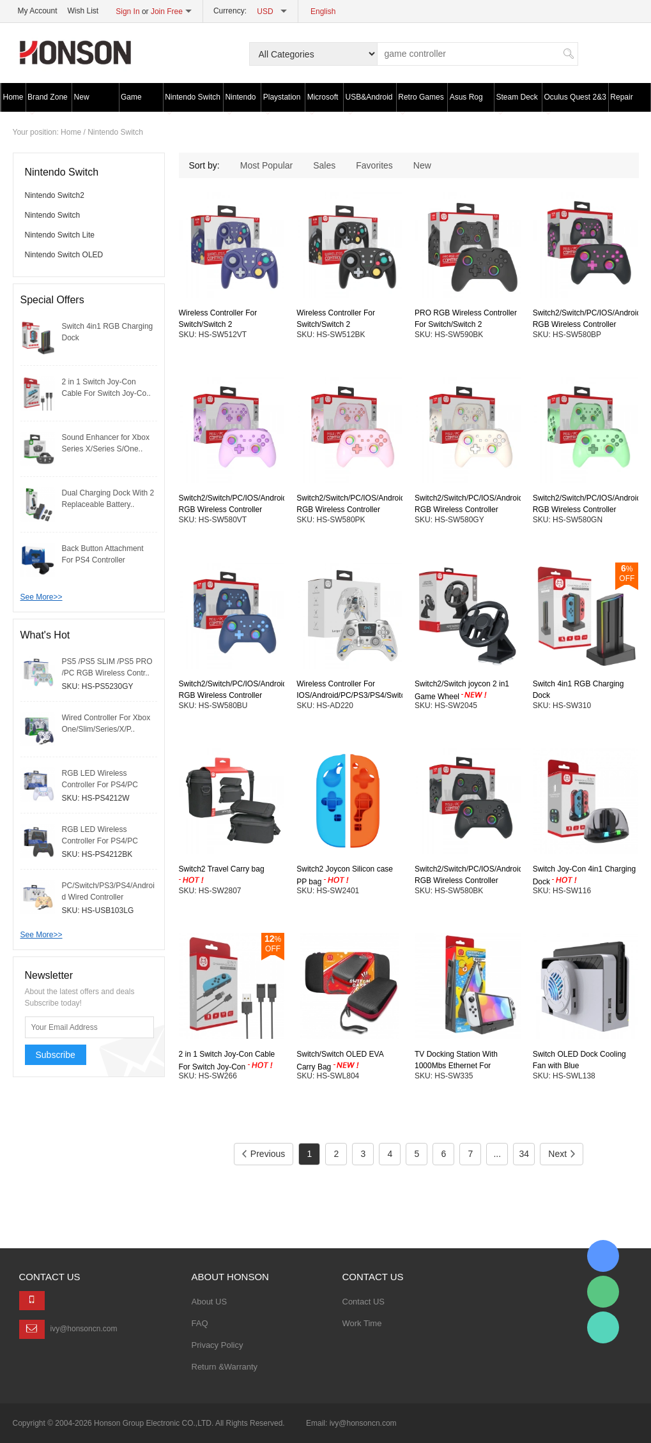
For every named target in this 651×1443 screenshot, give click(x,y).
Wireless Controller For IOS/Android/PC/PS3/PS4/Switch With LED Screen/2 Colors (352, 695)
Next (561, 1154)
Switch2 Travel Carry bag (221, 869)
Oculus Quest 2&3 (575, 102)
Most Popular (266, 165)
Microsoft (323, 102)
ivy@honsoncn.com (84, 1328)
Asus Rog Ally (466, 102)
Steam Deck (516, 102)
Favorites (374, 165)
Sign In (127, 11)
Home (13, 97)
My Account (37, 10)
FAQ (200, 1323)
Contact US (363, 1301)
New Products (89, 102)
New (422, 165)
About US (209, 1301)
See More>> (41, 597)
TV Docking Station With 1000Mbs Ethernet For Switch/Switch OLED (456, 1066)
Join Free (167, 11)
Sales (324, 165)
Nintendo (240, 102)
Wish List (83, 10)
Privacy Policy (217, 1345)
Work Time (362, 1323)
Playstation (282, 102)
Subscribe (55, 1055)
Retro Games (420, 102)
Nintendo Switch (192, 102)
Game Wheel (131, 102)
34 (524, 1154)
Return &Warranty (225, 1366)
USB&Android (369, 102)
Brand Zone (47, 102)
